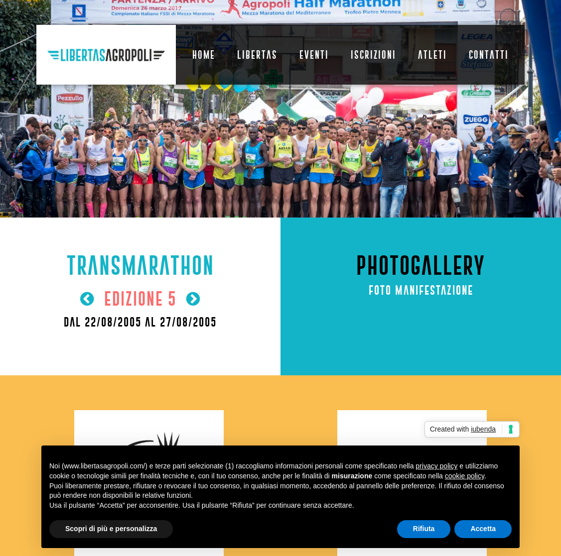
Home (203, 54)
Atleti (432, 54)
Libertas (257, 54)
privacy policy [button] (436, 466)
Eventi (314, 54)
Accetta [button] (483, 529)
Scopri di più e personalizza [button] (111, 529)
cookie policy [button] (464, 476)
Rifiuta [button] (424, 529)
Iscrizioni (373, 54)
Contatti (489, 54)
